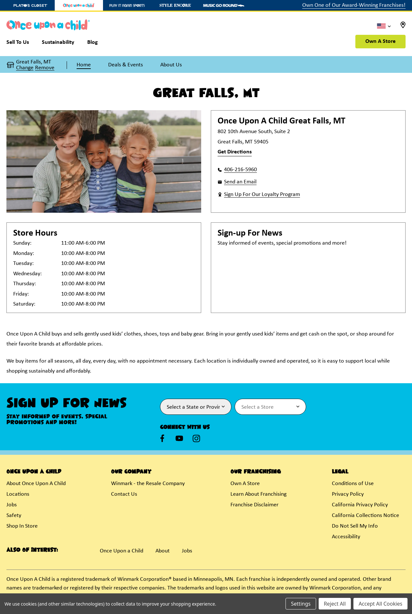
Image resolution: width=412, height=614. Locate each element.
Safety (13, 515)
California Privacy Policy (360, 505)
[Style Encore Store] (175, 5)
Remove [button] (44, 68)
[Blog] (92, 44)
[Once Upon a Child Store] (79, 5)
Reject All (335, 603)
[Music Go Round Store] (224, 5)
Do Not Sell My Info (355, 526)
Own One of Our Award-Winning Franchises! (354, 5)
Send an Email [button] (240, 182)
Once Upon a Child (121, 551)
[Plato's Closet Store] (30, 5)
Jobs (11, 505)
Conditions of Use (353, 484)
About (162, 551)
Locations (17, 494)
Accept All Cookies (380, 603)
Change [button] (24, 68)
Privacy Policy (348, 494)
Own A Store (380, 41)
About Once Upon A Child (36, 484)
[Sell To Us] (20, 44)
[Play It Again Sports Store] (127, 5)
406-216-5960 (240, 170)
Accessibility (346, 537)
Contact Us (124, 494)
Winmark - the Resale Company (148, 484)
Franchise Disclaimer (254, 505)
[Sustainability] (58, 44)
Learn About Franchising (258, 494)
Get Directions (235, 152)
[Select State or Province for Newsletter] (195, 407)
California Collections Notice (365, 515)
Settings (301, 603)
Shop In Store (22, 526)
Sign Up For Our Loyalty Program (262, 194)
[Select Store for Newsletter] (270, 407)
